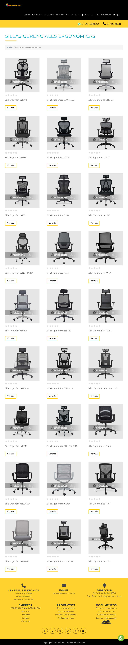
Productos (25, 615)
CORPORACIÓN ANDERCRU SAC (25, 608)
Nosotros (37, 15)
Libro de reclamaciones (106, 618)
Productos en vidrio (65, 618)
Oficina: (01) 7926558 (23, 592)
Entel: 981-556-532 (23, 593)
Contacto (106, 15)
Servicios (49, 15)
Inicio (27, 15)
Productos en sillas (66, 611)
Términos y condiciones (106, 608)
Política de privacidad (106, 615)
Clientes (75, 15)
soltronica (81, 643)
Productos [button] (62, 15)
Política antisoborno (106, 611)
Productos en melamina (65, 615)
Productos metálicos (66, 608)
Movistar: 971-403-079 (24, 594)
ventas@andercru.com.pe (63, 590)
